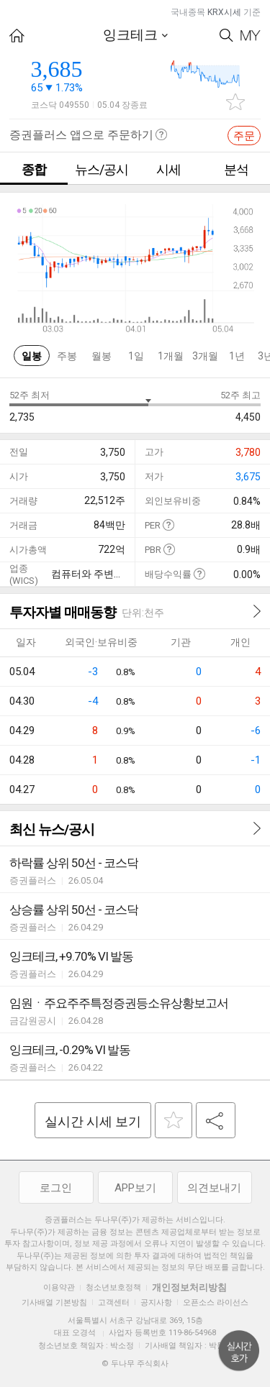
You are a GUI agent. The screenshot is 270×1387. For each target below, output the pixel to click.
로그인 (56, 1187)
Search (226, 35)
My (250, 35)
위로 (239, 1351)
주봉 (67, 356)
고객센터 (114, 1302)
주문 (244, 135)
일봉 (32, 356)
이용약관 (59, 1287)
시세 (168, 169)
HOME (16, 35)
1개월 (171, 356)
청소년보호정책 (113, 1287)
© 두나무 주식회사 (135, 1363)
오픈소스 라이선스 (215, 1302)
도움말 (168, 524)
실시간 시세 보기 (93, 1121)
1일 (136, 356)
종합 (34, 169)
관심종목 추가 (235, 101)
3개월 (205, 356)
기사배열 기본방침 (54, 1302)
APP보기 (135, 1187)
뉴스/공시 (101, 169)
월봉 (101, 356)
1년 (237, 356)
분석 (236, 169)
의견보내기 (214, 1187)
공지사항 (156, 1302)
